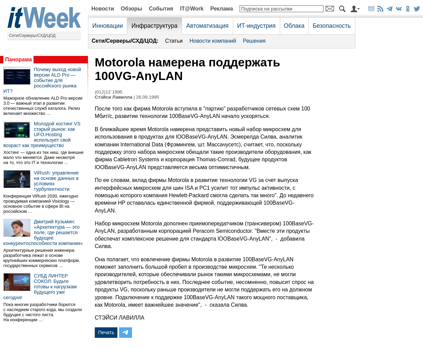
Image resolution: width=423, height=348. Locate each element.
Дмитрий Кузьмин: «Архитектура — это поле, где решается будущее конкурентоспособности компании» (43, 232)
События (161, 9)
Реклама (221, 9)
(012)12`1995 (109, 92)
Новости (102, 9)
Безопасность (332, 25)
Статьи (174, 41)
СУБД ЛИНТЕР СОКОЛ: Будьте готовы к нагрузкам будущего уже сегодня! (40, 286)
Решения (254, 41)
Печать (106, 332)
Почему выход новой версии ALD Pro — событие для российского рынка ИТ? (42, 80)
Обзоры (131, 9)
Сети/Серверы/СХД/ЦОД (32, 35)
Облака (294, 25)
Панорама (18, 59)
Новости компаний (213, 41)
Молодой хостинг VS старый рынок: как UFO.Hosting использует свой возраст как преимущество (42, 134)
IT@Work (192, 9)
